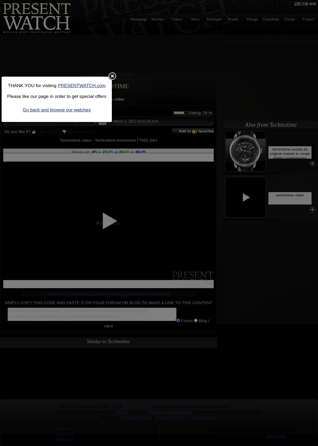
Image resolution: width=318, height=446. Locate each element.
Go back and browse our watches (57, 110)
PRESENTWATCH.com (82, 85)
